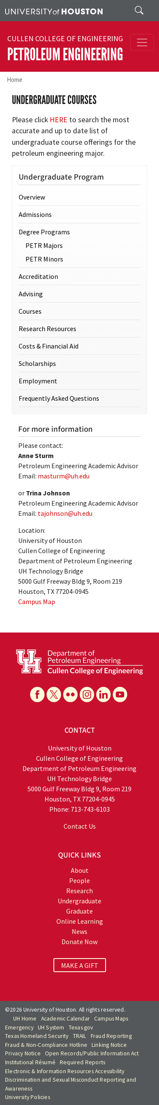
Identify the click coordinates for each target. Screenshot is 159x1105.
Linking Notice (109, 1045)
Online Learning (79, 921)
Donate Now (79, 941)
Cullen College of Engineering (65, 38)
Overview (32, 197)
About (80, 870)
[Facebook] (37, 694)
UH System (51, 1027)
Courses (30, 311)
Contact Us (80, 826)
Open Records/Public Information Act (92, 1053)
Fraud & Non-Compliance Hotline (46, 1045)
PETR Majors (44, 245)
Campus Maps (111, 1018)
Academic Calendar (65, 1018)
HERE (58, 119)
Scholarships (37, 363)
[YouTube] (120, 694)
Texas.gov (81, 1027)
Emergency (19, 1027)
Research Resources (47, 328)
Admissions (35, 214)
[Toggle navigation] (142, 42)
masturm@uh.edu (63, 476)
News (79, 931)
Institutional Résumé (30, 1062)
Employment (38, 381)
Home (14, 80)
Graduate (79, 911)
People (79, 880)
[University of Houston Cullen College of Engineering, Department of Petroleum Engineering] (79, 661)
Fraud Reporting (111, 1036)
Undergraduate (79, 901)
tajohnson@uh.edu (65, 513)
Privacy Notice (23, 1053)
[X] (54, 694)
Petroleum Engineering (65, 54)
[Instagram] (87, 694)
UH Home (24, 1018)
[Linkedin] (103, 694)
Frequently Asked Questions (59, 398)
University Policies (27, 1097)
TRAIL (79, 1036)
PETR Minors (44, 259)
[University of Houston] (54, 10)
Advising (31, 294)
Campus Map (36, 601)
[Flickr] (70, 694)
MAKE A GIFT (79, 965)
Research (79, 890)
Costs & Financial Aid (48, 346)
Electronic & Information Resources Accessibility (65, 1071)
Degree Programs (44, 232)
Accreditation (38, 276)
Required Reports (82, 1062)
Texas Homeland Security (37, 1036)
